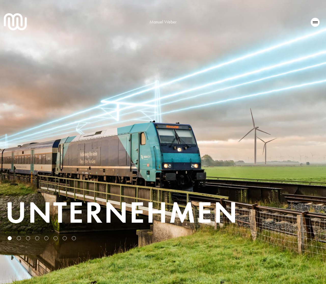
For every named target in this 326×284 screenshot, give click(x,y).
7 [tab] (65, 238)
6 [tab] (56, 238)
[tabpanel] (163, 142)
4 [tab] (37, 238)
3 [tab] (28, 238)
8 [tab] (74, 238)
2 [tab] (19, 238)
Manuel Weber (163, 22)
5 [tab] (46, 238)
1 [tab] (10, 238)
